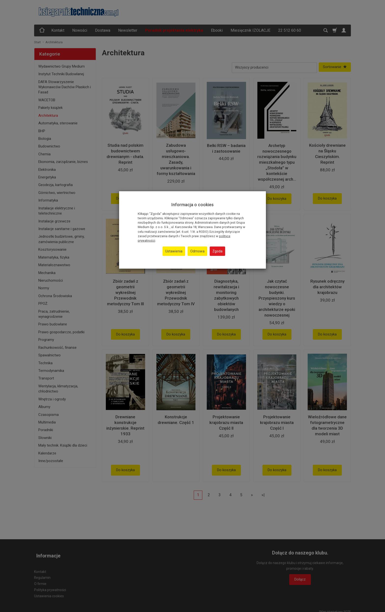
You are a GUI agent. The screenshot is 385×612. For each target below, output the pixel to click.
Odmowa (197, 251)
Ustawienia (173, 251)
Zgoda (217, 251)
